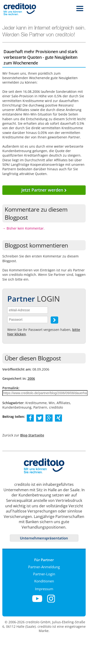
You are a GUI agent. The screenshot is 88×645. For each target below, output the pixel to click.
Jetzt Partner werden (44, 190)
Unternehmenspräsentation (44, 538)
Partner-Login (44, 574)
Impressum (44, 588)
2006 (31, 378)
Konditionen (44, 581)
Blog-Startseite (32, 435)
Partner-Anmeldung (44, 566)
